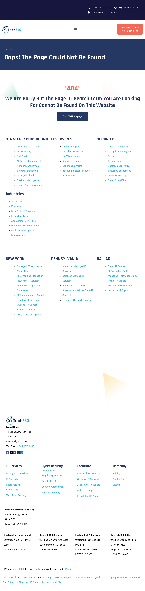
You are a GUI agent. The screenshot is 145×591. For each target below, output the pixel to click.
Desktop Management (29, 180)
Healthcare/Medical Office (25, 225)
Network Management (29, 161)
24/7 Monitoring (71, 156)
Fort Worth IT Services (120, 285)
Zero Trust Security (118, 146)
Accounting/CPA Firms (23, 220)
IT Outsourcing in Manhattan (32, 295)
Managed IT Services (28, 146)
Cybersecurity (115, 161)
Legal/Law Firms (20, 216)
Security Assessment (119, 170)
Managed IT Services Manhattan (78, 577)
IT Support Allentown (18, 582)
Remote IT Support (72, 161)
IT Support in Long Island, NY (45, 582)
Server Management (28, 170)
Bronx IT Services (26, 309)
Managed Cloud (25, 175)
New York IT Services (28, 280)
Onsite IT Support (71, 146)
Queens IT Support (27, 304)
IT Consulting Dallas (118, 271)
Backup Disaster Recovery (76, 170)
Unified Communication (29, 185)
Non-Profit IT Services (23, 211)
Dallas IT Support (117, 266)
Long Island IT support (29, 314)
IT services (27, 577)
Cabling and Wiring (72, 165)
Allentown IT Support (73, 285)
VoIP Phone (68, 175)
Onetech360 (18, 569)
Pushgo (69, 569)
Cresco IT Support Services (77, 300)
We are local (9, 577)
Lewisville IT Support (119, 290)
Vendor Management (28, 165)
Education (16, 206)
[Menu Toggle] (75, 29)
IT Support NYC (51, 577)
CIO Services (24, 156)
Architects (16, 201)
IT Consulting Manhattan (30, 275)
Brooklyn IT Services (28, 300)
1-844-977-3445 (25, 446)
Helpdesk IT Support (73, 151)
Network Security (117, 175)
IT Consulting (24, 151)
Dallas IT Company (106, 577)
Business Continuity (118, 165)
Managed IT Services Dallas (122, 275)
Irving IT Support (117, 280)
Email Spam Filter (117, 180)
